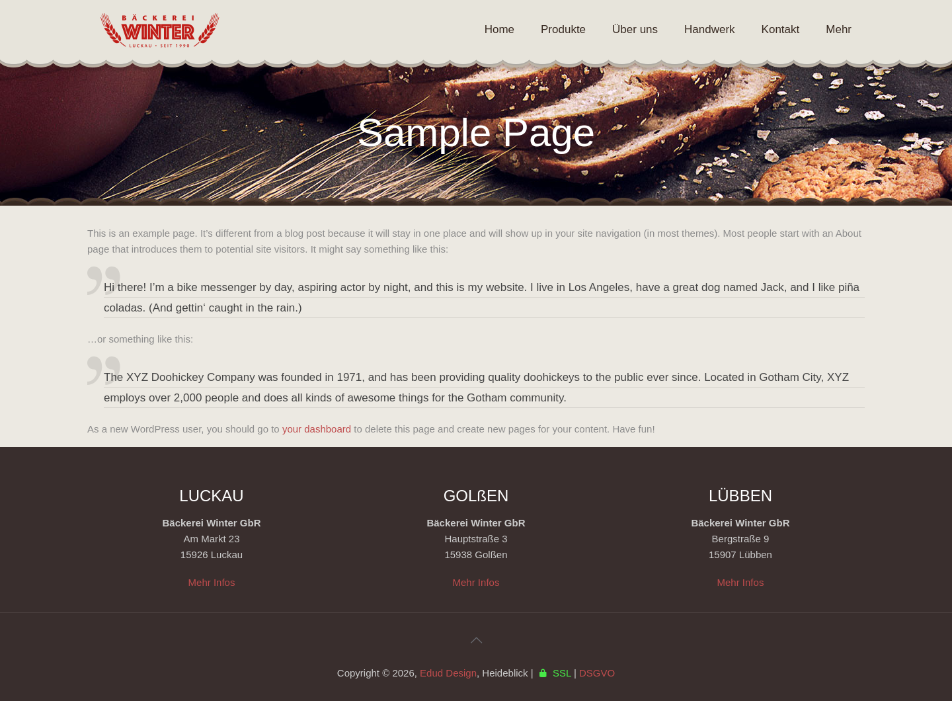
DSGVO (597, 673)
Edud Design (448, 673)
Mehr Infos (211, 582)
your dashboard (316, 428)
